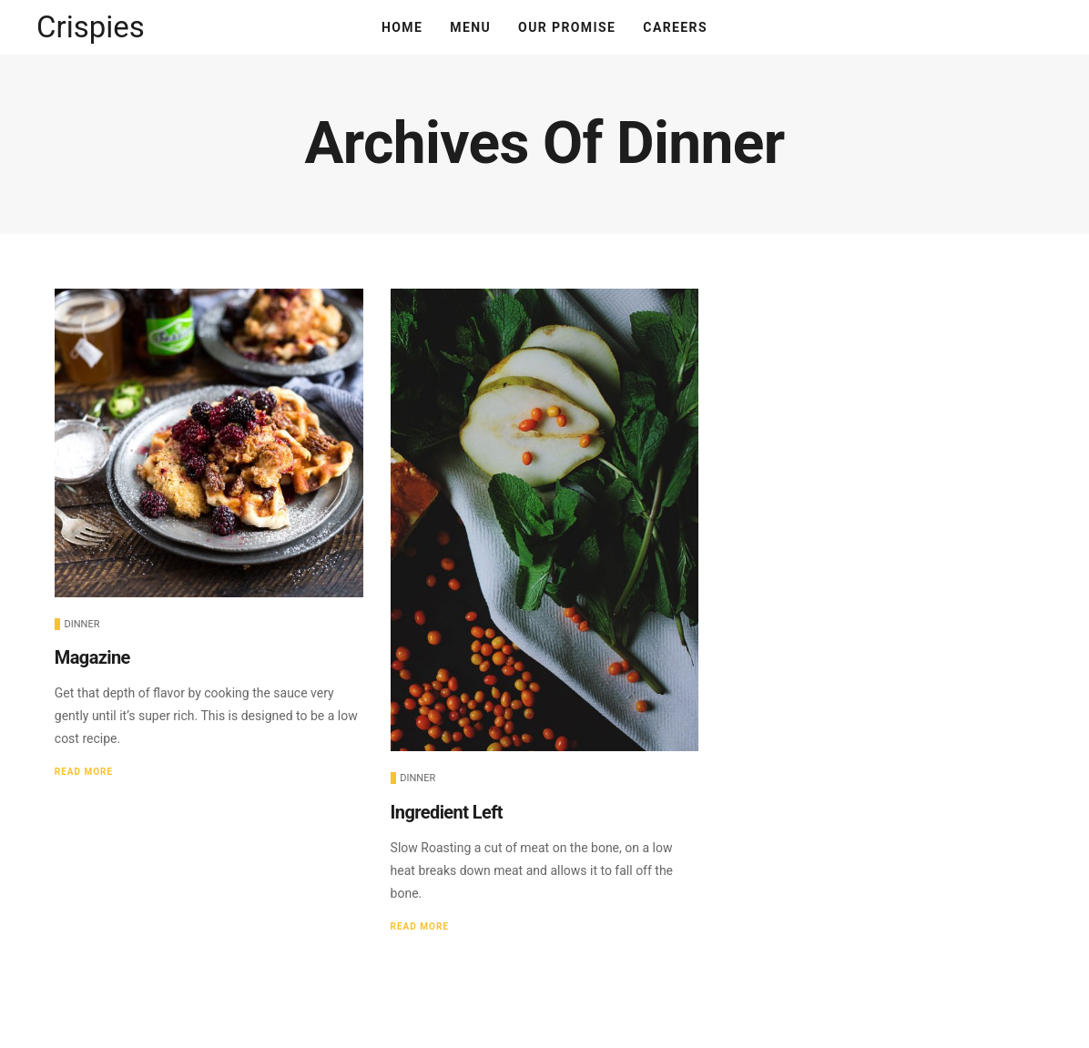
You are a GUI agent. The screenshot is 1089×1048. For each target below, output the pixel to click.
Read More (84, 772)
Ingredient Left (447, 812)
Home (402, 27)
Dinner (82, 624)
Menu (470, 27)
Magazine (92, 657)
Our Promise (567, 27)
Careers (675, 27)
